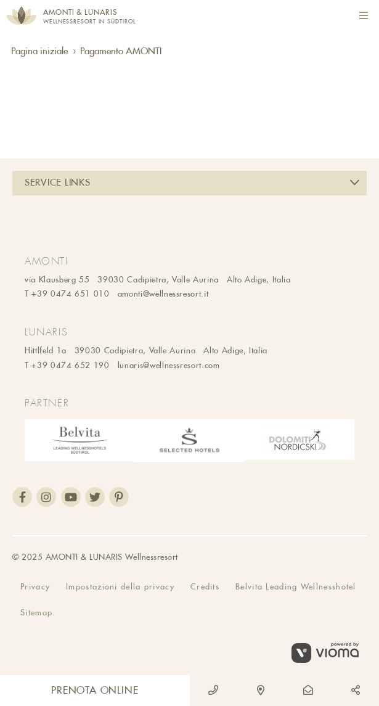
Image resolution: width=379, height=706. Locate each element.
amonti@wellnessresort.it (163, 294)
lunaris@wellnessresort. (161, 365)
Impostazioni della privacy (120, 587)
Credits (204, 587)
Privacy (35, 587)
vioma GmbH (329, 652)
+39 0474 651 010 (70, 294)
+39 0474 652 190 (70, 365)
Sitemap (36, 613)
